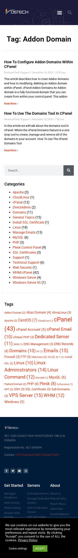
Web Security (22, 267)
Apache (18, 192)
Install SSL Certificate (28, 222)
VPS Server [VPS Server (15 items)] (26, 395)
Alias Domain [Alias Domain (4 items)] (38, 312)
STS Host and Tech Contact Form (37, 454)
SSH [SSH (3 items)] (19, 389)
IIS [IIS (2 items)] (51, 356)
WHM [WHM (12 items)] (54, 395)
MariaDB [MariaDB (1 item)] (42, 377)
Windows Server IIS (27, 283)
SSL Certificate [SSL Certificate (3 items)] (38, 389)
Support (18, 257)
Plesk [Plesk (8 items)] (48, 383)
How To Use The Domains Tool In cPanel (38, 113)
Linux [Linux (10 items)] (23, 362)
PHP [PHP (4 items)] (33, 384)
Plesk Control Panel (27, 247)
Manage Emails (24, 232)
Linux (17, 227)
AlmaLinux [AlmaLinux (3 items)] (61, 312)
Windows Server (24, 278)
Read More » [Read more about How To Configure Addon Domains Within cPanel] (11, 103)
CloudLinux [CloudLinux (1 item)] (45, 320)
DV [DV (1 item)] (39, 351)
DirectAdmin (22, 207)
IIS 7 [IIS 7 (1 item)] (60, 357)
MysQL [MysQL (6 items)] (57, 377)
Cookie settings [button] (18, 548)
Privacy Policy (27, 540)
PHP (16, 242)
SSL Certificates (24, 252)
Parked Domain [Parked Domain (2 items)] (15, 384)
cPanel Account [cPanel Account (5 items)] (31, 329)
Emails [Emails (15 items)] (56, 350)
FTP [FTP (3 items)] (26, 357)
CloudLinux (21, 197)
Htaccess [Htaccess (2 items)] (39, 356)
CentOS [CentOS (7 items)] (27, 320)
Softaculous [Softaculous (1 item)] (65, 384)
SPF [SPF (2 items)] (8, 389)
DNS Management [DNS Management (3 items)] (38, 344)
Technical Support (26, 262)
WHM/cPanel (22, 273)
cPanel (18, 202)
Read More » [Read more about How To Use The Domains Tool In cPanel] (11, 150)
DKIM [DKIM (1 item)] (18, 344)
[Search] (68, 170)
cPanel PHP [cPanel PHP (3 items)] (23, 337)
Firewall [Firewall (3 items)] (12, 357)
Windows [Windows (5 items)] (14, 402)
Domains (19, 212)
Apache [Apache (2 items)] (10, 320)
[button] (59, 13)
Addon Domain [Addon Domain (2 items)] (15, 312)
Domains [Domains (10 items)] (22, 350)
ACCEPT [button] (40, 548)
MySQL (18, 237)
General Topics (24, 217)
